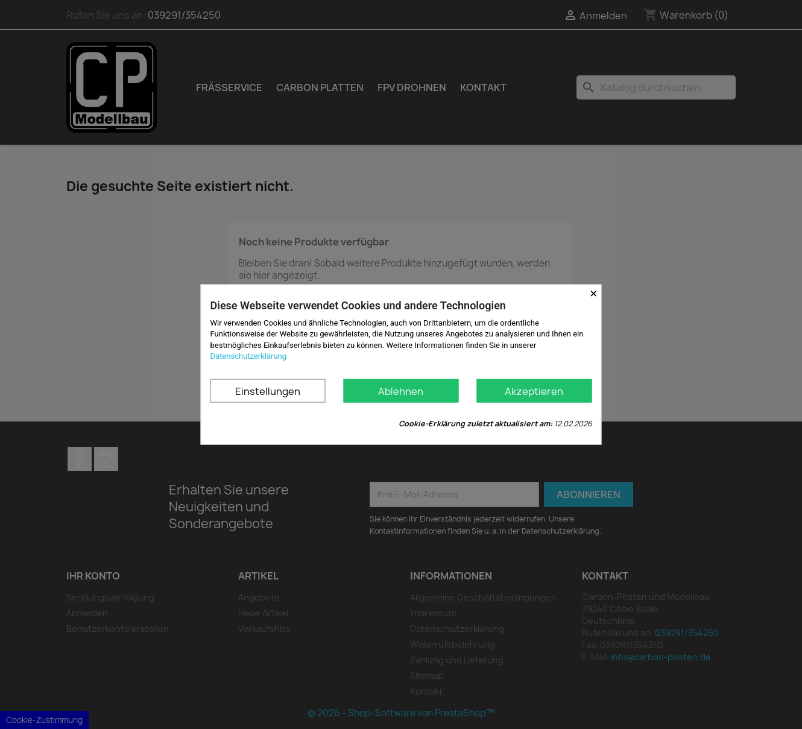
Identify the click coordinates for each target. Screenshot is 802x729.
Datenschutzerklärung (248, 355)
